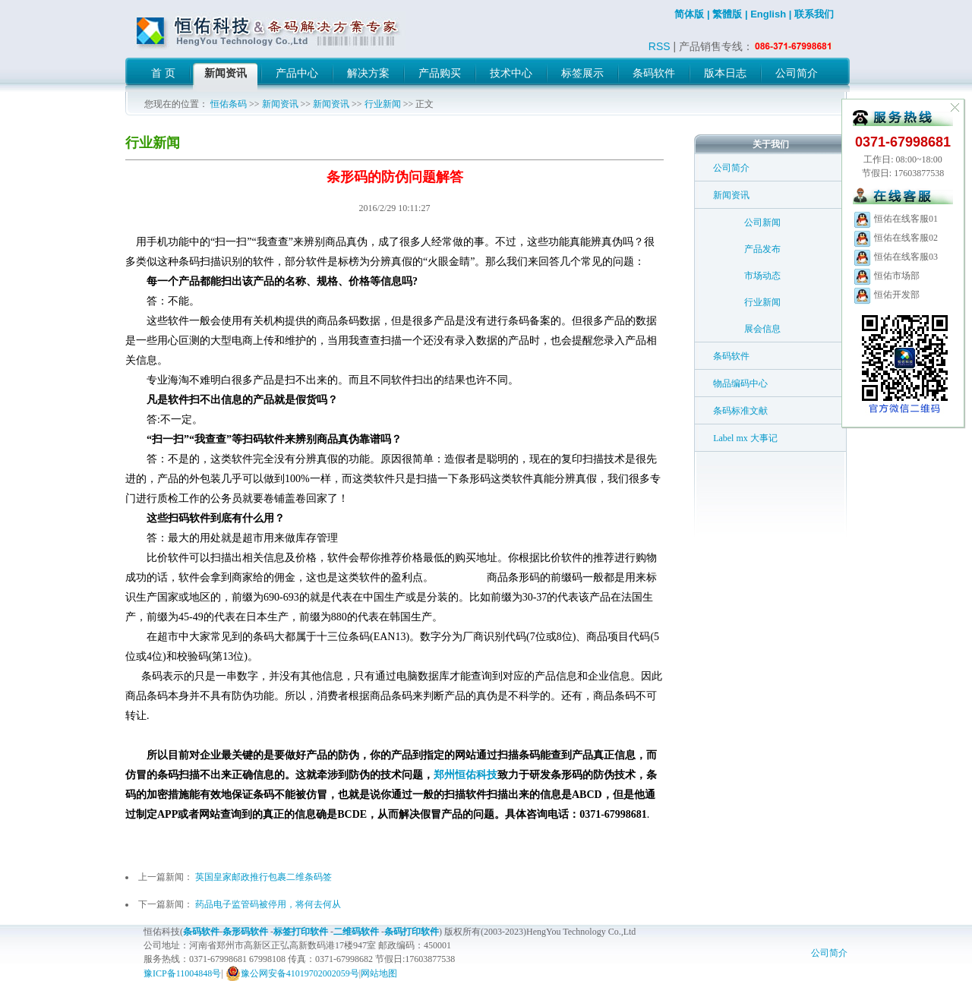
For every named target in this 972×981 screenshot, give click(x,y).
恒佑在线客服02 (895, 237)
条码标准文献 (740, 410)
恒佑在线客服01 (895, 218)
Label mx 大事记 (745, 438)
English (768, 14)
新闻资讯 (280, 104)
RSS (660, 46)
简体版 (689, 14)
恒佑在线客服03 (895, 256)
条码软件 (731, 356)
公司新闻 (762, 222)
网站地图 (379, 973)
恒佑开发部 (886, 294)
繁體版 (727, 14)
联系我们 (814, 14)
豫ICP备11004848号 (182, 973)
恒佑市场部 (886, 275)
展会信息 (762, 328)
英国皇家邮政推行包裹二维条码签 (263, 877)
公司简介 (731, 167)
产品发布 (762, 249)
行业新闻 (382, 104)
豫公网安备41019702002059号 (292, 973)
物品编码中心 (740, 383)
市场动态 (762, 275)
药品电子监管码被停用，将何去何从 (268, 904)
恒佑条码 (228, 104)
